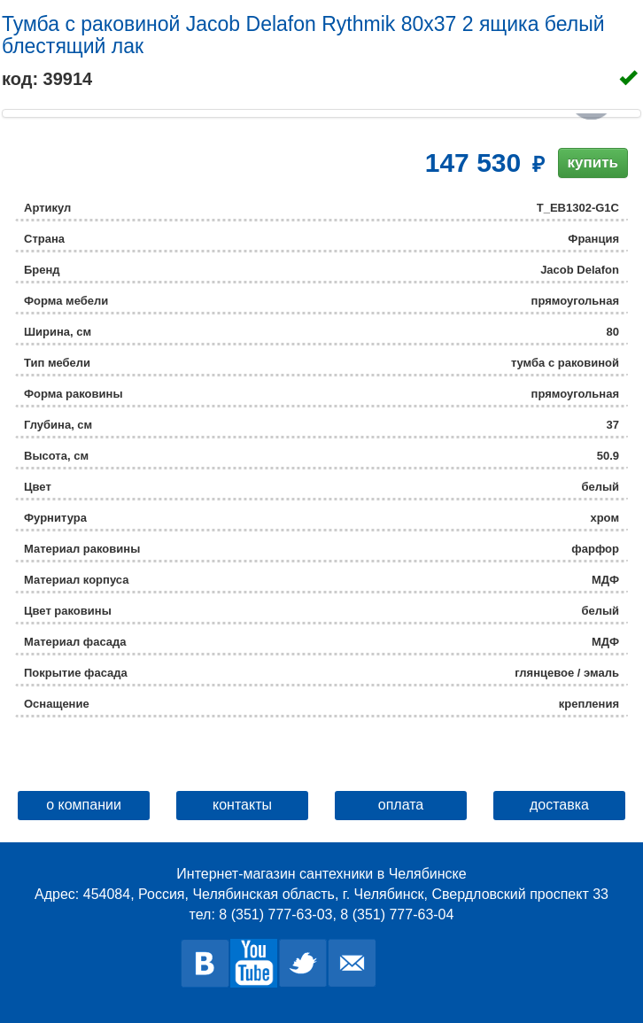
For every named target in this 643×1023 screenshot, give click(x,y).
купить (593, 162)
